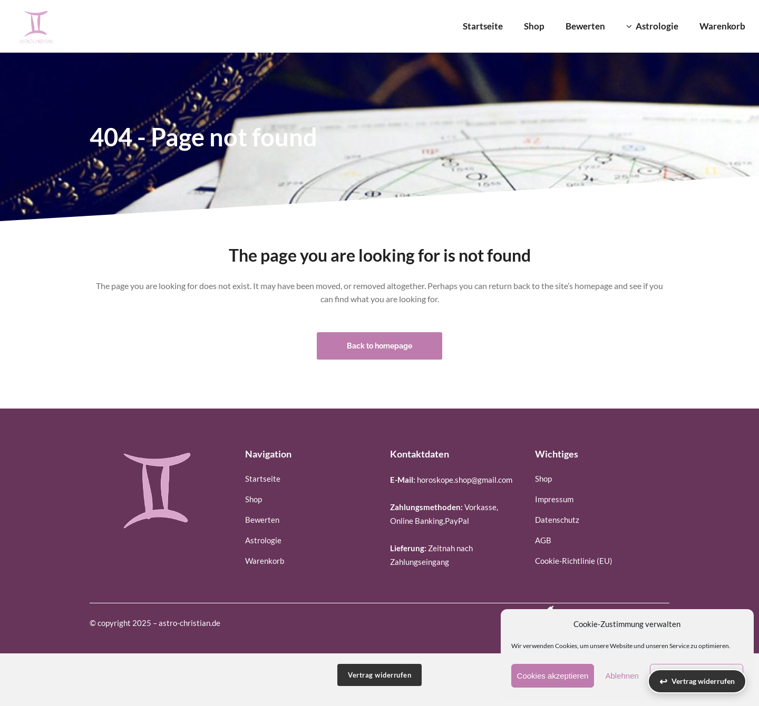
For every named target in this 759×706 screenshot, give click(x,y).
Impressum (554, 499)
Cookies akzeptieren (553, 675)
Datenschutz (557, 519)
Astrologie (263, 540)
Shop (253, 499)
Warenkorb (264, 560)
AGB (543, 540)
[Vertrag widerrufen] (697, 681)
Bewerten (262, 519)
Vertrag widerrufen (379, 675)
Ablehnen (621, 675)
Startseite (262, 478)
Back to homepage (379, 346)
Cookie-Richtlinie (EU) (573, 560)
